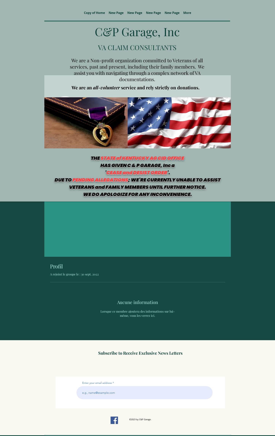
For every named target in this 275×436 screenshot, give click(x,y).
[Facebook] (114, 420)
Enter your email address (97, 383)
